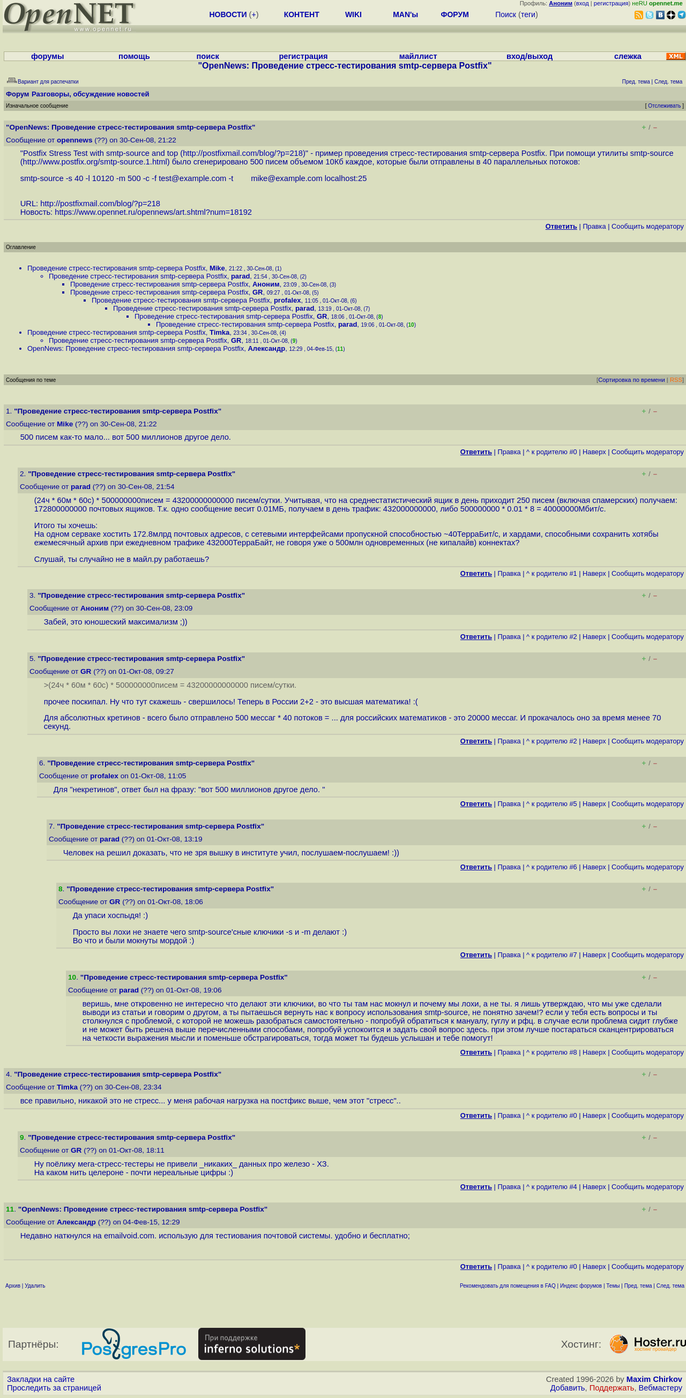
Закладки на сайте (40, 1379)
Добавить (567, 1388)
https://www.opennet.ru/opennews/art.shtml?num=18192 (153, 212)
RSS (676, 380)
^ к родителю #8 (551, 1052)
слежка (628, 56)
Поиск (505, 14)
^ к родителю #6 (551, 867)
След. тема (670, 1286)
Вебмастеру (660, 1388)
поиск (207, 56)
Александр (266, 348)
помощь (134, 56)
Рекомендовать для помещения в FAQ (508, 1286)
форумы (47, 56)
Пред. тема (638, 1286)
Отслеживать (664, 106)
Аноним (266, 284)
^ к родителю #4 (551, 1187)
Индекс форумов (581, 1286)
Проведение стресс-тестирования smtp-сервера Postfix (116, 268)
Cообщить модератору (648, 226)
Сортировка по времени (631, 380)
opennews (74, 140)
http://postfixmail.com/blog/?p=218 (243, 153)
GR (257, 292)
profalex (287, 300)
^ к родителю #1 (551, 573)
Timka (219, 332)
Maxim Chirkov (654, 1379)
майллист (418, 56)
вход (582, 3)
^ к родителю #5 (551, 804)
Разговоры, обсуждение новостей (91, 94)
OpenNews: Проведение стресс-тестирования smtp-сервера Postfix (135, 348)
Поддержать (612, 1388)
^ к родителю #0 (551, 452)
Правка (594, 226)
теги (528, 14)
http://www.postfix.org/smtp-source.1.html (95, 161)
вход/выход (529, 56)
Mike (217, 268)
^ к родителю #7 (551, 955)
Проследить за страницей (54, 1388)
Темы (613, 1286)
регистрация (611, 3)
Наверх (594, 452)
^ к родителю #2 (551, 637)
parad (240, 276)
